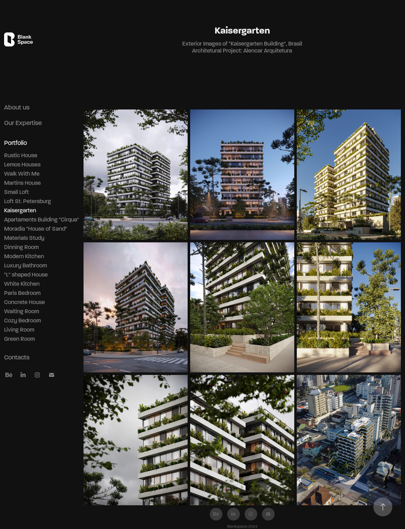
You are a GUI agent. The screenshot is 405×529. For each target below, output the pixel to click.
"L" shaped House (26, 274)
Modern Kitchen (24, 256)
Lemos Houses (22, 164)
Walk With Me (22, 173)
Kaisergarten (20, 210)
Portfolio (15, 142)
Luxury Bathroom (25, 265)
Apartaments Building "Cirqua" (41, 219)
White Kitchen (22, 283)
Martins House (22, 182)
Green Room (19, 338)
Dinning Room (21, 247)
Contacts (16, 357)
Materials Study (24, 237)
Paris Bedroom (22, 292)
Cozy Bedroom (22, 320)
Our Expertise (23, 123)
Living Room (19, 329)
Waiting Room (21, 311)
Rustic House (20, 155)
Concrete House (24, 302)
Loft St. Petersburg (27, 201)
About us (16, 107)
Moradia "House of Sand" (35, 228)
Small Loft (16, 192)
